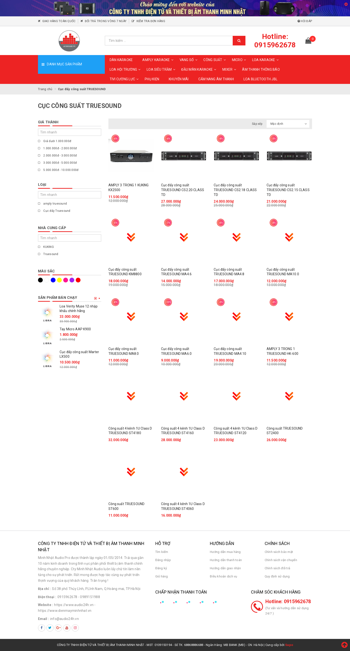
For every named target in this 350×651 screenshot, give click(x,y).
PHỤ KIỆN (152, 79)
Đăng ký (161, 568)
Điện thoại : (47, 597)
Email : (43, 619)
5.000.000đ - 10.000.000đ (58, 170)
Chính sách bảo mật (279, 552)
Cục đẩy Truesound (54, 211)
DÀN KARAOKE (121, 60)
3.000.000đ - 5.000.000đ (57, 162)
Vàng (59, 280)
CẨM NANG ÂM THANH (216, 79)
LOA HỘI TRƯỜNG (126, 69)
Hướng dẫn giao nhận (225, 568)
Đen (40, 280)
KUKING (46, 247)
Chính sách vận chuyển (281, 560)
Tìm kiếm (161, 552)
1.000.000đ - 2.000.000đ (57, 148)
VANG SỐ (189, 60)
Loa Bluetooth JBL (260, 79)
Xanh (53, 280)
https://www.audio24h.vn (74, 605)
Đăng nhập (163, 560)
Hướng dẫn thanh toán (226, 560)
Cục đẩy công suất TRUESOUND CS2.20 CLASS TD (182, 189)
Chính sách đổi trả (277, 568)
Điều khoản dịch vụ (223, 576)
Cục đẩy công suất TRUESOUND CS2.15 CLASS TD (288, 189)
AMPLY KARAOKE (158, 60)
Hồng (65, 280)
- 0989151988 (89, 597)
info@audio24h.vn (64, 619)
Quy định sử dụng (277, 576)
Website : (45, 605)
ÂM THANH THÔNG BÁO (261, 69)
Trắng (46, 280)
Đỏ (78, 280)
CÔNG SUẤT (215, 60)
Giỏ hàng (161, 576)
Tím (71, 280)
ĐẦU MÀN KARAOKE (199, 69)
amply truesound (52, 203)
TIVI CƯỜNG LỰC (125, 79)
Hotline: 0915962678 (288, 601)
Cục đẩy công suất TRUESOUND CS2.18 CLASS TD (235, 189)
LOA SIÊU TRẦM (161, 69)
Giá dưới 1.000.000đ (54, 141)
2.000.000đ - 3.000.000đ (57, 155)
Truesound (48, 254)
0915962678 (67, 597)
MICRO (239, 60)
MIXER (229, 69)
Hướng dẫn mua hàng (225, 552)
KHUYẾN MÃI (179, 79)
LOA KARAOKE (266, 60)
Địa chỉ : (44, 589)
